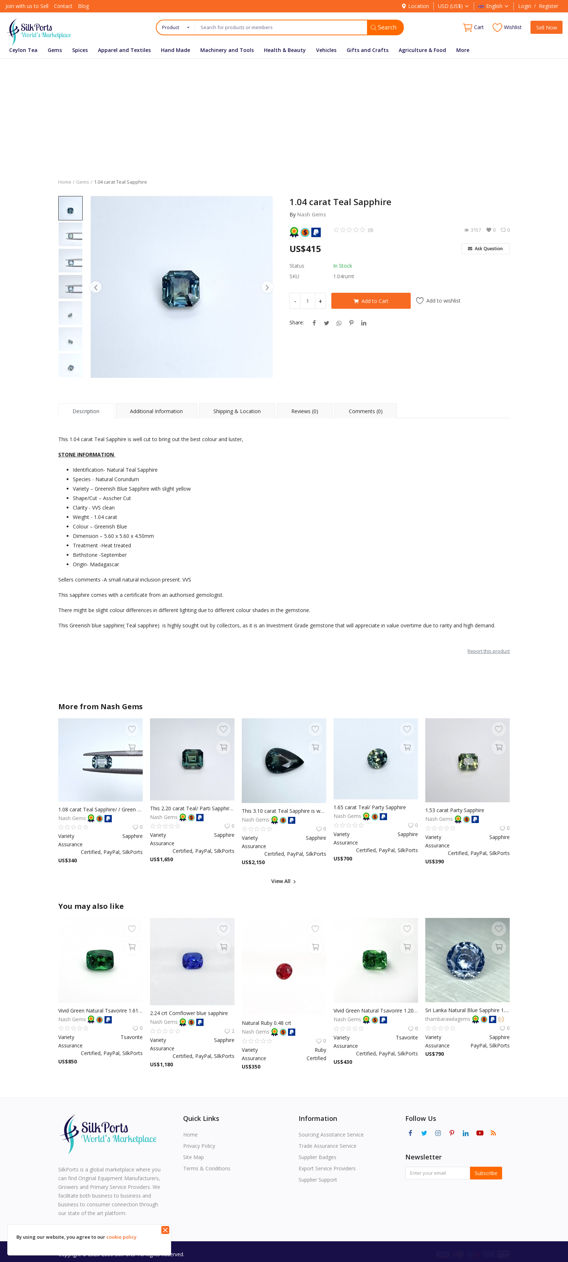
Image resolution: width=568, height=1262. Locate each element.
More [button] (462, 50)
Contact (63, 6)
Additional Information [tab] (156, 411)
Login (524, 6)
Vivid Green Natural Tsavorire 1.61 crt (100, 1010)
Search (384, 27)
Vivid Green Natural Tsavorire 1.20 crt (376, 1010)
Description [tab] (85, 411)
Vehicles (326, 50)
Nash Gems (311, 214)
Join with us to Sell (26, 6)
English (493, 6)
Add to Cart (371, 300)
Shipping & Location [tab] (237, 411)
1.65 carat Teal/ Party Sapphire (370, 807)
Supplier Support (318, 1179)
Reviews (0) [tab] (304, 411)
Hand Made (175, 50)
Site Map (193, 1157)
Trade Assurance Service (327, 1145)
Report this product (489, 651)
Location (415, 6)
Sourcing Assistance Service (331, 1134)
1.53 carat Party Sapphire (454, 810)
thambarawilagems (448, 1018)
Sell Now (546, 27)
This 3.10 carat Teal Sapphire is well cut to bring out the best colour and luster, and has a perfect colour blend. (284, 810)
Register (548, 6)
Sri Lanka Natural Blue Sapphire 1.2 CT (467, 1010)
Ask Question (485, 248)
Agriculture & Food (422, 50)
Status (296, 265)
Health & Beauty (285, 50)
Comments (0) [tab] (366, 411)
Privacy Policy (199, 1145)
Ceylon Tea (23, 50)
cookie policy (121, 1237)
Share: (296, 322)
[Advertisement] (284, 113)
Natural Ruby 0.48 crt (266, 1022)
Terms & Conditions (206, 1168)
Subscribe (486, 1173)
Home (64, 182)
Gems (55, 50)
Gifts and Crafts (367, 50)
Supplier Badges (317, 1157)
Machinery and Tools (227, 50)
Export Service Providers (327, 1168)
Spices (80, 50)
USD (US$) (453, 6)
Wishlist (507, 27)
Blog (83, 6)
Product (170, 27)
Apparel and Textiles (124, 50)
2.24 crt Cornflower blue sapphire (189, 1013)
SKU (294, 276)
